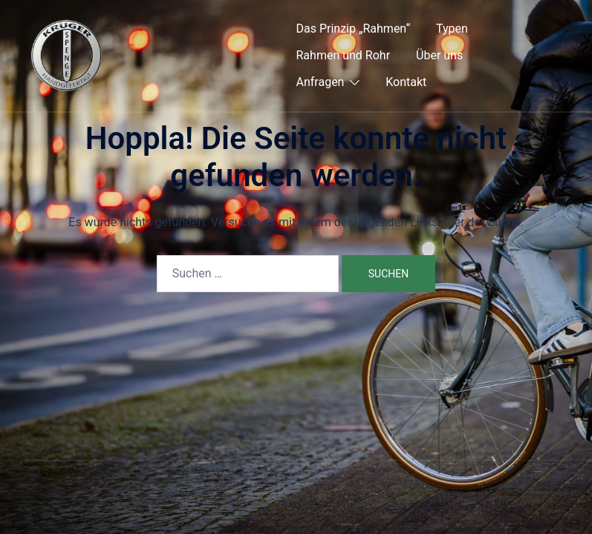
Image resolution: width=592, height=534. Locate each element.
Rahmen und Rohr (343, 55)
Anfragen (320, 82)
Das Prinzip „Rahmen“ (353, 29)
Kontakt (406, 82)
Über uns (439, 55)
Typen (452, 29)
